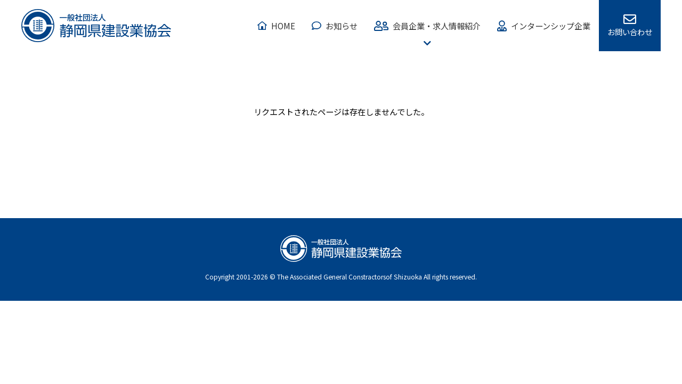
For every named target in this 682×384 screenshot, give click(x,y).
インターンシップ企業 (550, 25)
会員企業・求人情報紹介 (437, 25)
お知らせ (342, 25)
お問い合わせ (629, 31)
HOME (283, 25)
